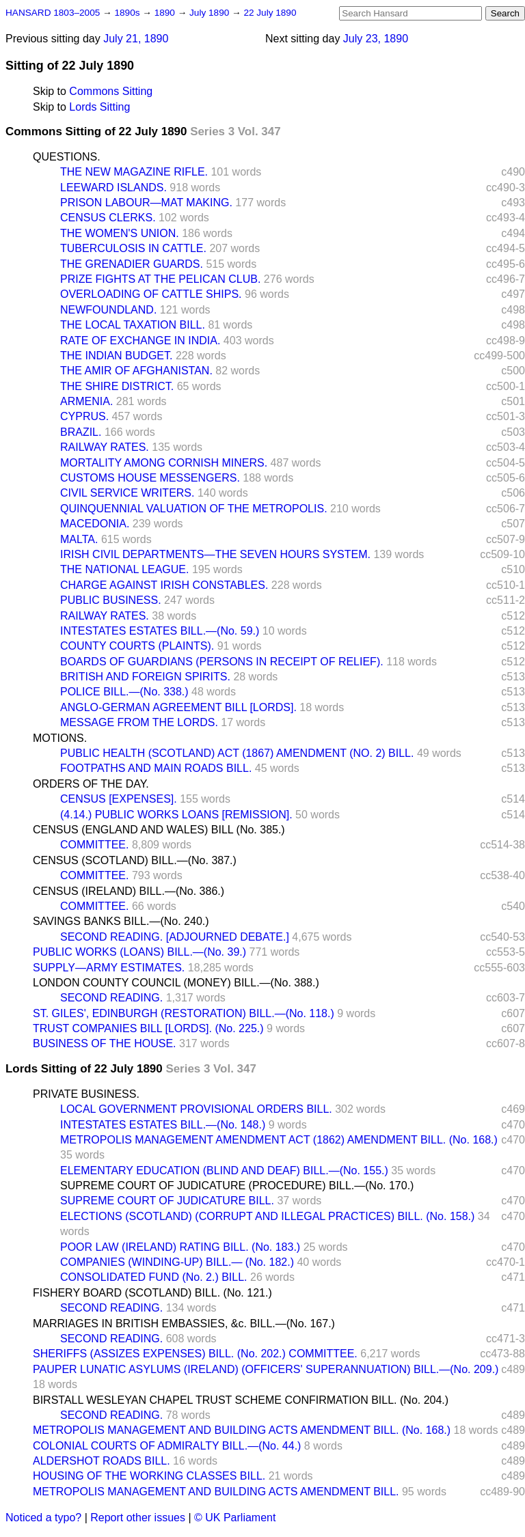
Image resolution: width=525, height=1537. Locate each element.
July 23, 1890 (375, 38)
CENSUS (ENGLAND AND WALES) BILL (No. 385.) (159, 829)
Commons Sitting (110, 91)
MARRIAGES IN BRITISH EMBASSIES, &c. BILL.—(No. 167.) (184, 1323)
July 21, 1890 (135, 38)
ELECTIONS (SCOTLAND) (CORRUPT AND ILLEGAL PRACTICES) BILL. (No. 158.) (267, 1216)
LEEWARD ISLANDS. (113, 187)
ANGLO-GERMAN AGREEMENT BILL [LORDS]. (178, 707)
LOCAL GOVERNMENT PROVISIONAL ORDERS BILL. (196, 1109)
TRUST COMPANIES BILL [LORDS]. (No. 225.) (148, 1028)
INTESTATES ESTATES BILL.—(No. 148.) (162, 1125)
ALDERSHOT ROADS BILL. (101, 1461)
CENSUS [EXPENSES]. (118, 799)
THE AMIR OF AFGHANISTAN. (136, 370)
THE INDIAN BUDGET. (116, 355)
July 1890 (210, 13)
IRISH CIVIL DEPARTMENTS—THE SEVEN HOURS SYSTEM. (215, 554)
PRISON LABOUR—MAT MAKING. (146, 202)
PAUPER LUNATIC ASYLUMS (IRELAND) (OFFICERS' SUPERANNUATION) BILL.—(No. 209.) (265, 1369)
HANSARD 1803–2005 (52, 13)
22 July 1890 (269, 13)
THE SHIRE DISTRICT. (117, 386)
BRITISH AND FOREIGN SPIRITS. (145, 676)
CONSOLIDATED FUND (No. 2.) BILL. (153, 1277)
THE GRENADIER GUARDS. (131, 264)
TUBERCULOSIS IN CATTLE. (133, 248)
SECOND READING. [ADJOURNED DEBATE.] (174, 937)
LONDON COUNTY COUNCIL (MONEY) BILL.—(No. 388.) (176, 982)
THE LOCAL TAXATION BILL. (132, 325)
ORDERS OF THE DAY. (91, 784)
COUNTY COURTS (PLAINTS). (137, 646)
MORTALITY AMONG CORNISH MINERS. (163, 463)
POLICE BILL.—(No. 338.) (124, 691)
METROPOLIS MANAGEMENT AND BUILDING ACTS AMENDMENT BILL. (216, 1491)
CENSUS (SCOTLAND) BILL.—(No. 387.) (135, 860)
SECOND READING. (111, 997)
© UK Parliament (234, 1517)
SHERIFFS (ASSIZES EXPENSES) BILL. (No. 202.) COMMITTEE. (195, 1353)
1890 (166, 13)
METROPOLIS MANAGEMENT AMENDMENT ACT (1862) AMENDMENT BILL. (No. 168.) (279, 1140)
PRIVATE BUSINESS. (86, 1094)
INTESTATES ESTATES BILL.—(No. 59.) (159, 631)
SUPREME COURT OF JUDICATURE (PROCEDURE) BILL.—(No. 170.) (237, 1185)
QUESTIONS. (66, 157)
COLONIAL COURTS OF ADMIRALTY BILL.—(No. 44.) (167, 1446)
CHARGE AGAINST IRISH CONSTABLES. (164, 585)
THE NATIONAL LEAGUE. (124, 569)
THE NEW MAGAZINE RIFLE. (134, 172)
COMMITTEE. (94, 844)
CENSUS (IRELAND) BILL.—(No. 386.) (128, 891)
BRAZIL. (80, 432)
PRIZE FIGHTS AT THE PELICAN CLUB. (160, 279)
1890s (128, 13)
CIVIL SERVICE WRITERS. (127, 493)
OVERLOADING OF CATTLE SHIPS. (151, 294)
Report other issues (137, 1517)
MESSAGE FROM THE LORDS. (139, 722)
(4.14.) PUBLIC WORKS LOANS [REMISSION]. (176, 814)
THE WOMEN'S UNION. (119, 233)
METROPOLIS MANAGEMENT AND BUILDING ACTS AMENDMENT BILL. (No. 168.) (241, 1430)
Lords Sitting (99, 107)
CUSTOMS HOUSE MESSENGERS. (150, 478)
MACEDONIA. (94, 523)
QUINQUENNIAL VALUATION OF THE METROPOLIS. (193, 508)
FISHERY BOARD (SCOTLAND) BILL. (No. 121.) (152, 1293)
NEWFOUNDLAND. (108, 310)
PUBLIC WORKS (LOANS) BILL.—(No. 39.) (139, 952)
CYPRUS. (84, 416)
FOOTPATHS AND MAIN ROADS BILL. (156, 768)
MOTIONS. (60, 738)
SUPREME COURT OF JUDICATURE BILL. (167, 1200)
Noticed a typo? (43, 1517)
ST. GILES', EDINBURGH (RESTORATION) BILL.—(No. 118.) (183, 1013)
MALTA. (79, 539)
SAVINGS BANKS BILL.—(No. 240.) (121, 921)
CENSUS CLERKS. (108, 217)
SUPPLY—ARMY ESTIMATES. (109, 967)
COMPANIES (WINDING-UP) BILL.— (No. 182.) (177, 1262)
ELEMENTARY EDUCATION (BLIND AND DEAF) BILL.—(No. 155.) (224, 1170)
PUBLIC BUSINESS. (110, 600)
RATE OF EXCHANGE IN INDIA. (140, 340)
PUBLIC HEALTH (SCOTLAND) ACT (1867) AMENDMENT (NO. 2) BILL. (237, 753)
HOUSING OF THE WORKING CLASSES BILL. (149, 1476)
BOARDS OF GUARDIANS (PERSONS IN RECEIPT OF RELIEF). (221, 661)
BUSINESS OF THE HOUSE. (104, 1043)
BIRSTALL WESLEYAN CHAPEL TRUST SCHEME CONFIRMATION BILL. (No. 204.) (240, 1400)
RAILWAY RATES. (104, 447)
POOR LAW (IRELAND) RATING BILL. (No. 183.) (180, 1247)
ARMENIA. (86, 401)
